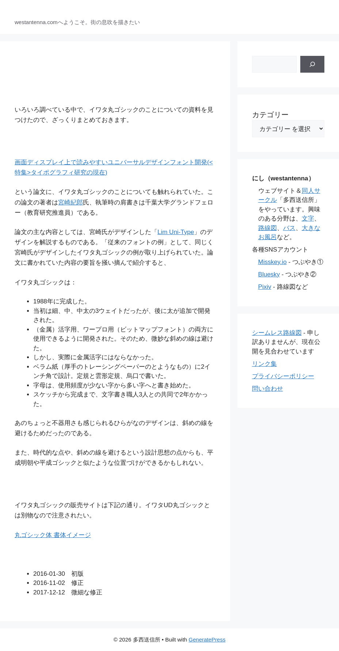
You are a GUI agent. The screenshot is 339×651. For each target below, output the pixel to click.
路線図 (267, 228)
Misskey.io (272, 262)
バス (289, 228)
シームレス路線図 (277, 332)
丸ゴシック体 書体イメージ (53, 535)
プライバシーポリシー (283, 376)
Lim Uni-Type (175, 232)
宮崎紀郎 (70, 202)
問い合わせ (267, 388)
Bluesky (269, 274)
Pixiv (264, 286)
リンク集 (264, 363)
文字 (308, 218)
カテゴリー (270, 115)
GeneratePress (206, 639)
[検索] (312, 64)
